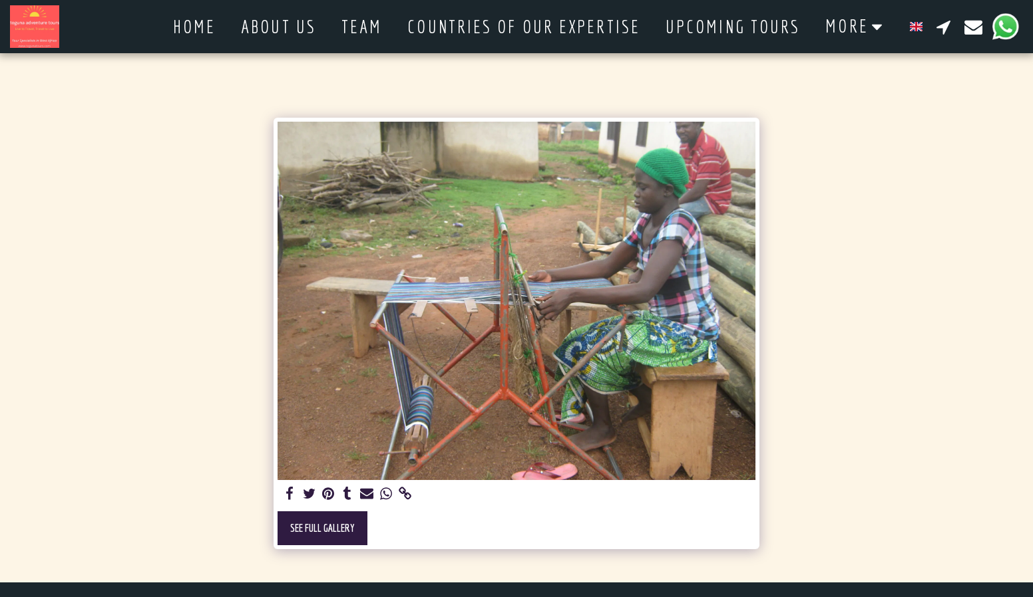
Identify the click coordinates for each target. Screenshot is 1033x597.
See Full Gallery (322, 527)
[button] (943, 26)
